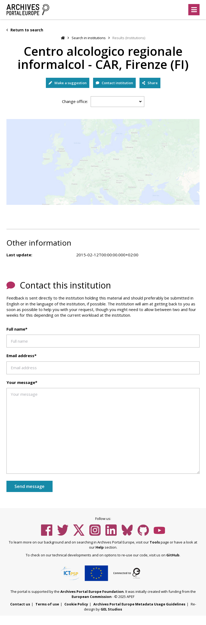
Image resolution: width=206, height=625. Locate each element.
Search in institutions (89, 37)
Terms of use (47, 604)
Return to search (24, 29)
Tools (155, 542)
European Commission (92, 596)
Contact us (20, 604)
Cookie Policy (76, 604)
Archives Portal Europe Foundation (92, 591)
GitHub (172, 555)
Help (99, 547)
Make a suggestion (68, 82)
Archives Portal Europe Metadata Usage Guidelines (139, 604)
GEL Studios (111, 609)
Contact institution (114, 82)
